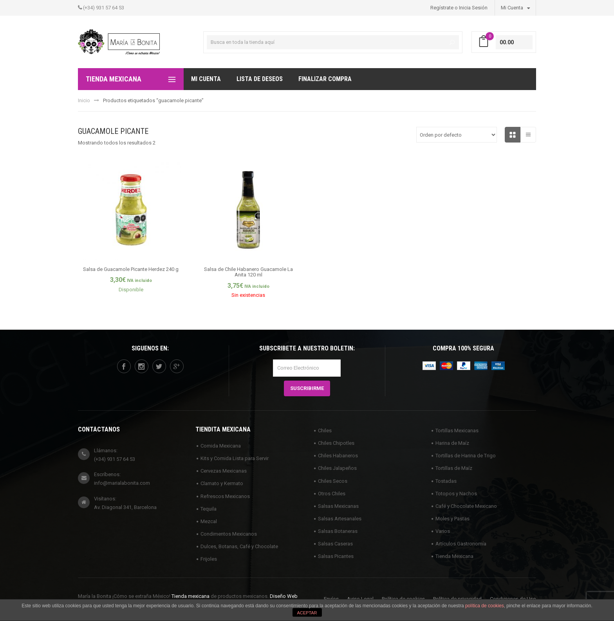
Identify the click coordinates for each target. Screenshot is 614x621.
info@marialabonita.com (122, 483)
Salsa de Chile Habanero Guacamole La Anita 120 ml (248, 272)
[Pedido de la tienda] (456, 135)
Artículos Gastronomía (460, 544)
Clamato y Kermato (221, 483)
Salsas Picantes (336, 556)
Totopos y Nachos (456, 493)
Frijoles (208, 559)
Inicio (84, 100)
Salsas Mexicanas (338, 506)
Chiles (325, 430)
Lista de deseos (260, 79)
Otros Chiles (331, 493)
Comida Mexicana (220, 446)
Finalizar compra (325, 79)
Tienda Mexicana (454, 556)
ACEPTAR (307, 612)
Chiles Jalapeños (337, 468)
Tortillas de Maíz (453, 468)
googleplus (176, 366)
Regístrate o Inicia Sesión (459, 8)
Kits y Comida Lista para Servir (234, 458)
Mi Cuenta (515, 7)
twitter (159, 366)
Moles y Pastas (452, 519)
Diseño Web (284, 596)
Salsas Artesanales (339, 519)
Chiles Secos (332, 481)
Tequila (208, 509)
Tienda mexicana (190, 596)
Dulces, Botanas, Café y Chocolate (239, 546)
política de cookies (484, 605)
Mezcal (208, 521)
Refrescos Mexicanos (225, 496)
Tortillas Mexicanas (457, 430)
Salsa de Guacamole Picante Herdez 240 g (131, 269)
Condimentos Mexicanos (228, 534)
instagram (141, 366)
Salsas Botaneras (338, 531)
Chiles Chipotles (336, 443)
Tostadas (446, 481)
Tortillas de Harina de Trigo (465, 456)
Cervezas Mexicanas (223, 471)
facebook (124, 366)
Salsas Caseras (335, 544)
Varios (442, 531)
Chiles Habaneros (338, 456)
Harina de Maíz (452, 443)
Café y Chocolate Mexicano (466, 506)
